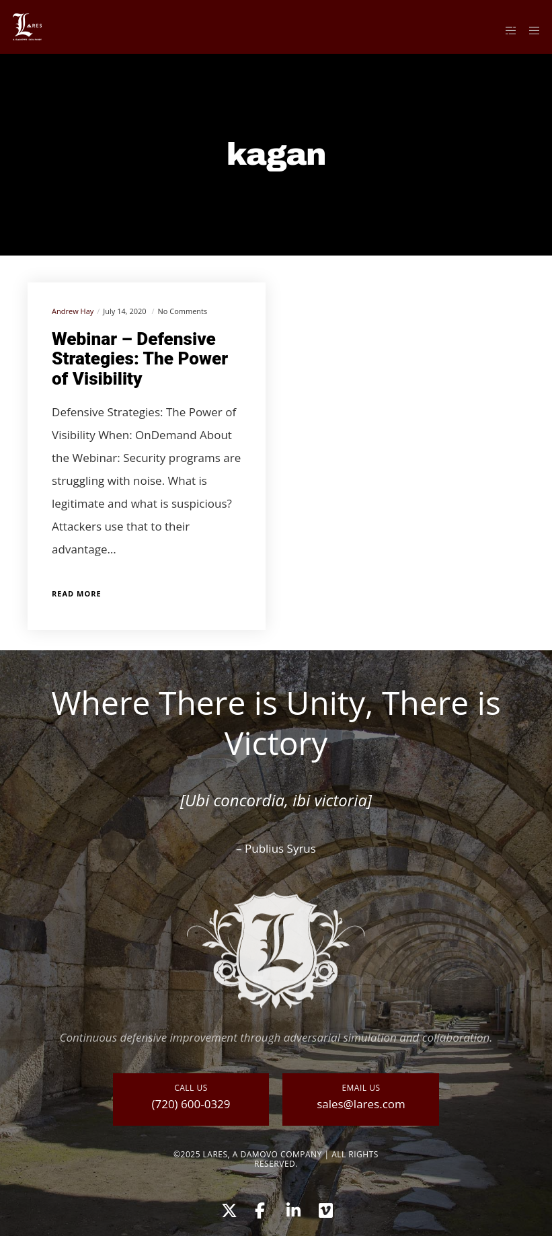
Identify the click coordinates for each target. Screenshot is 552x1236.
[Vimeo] (325, 1208)
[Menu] (530, 30)
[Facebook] (259, 1208)
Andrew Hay (72, 311)
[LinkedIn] (292, 1208)
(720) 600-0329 (190, 1104)
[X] (227, 1208)
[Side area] (506, 30)
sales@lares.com (361, 1104)
